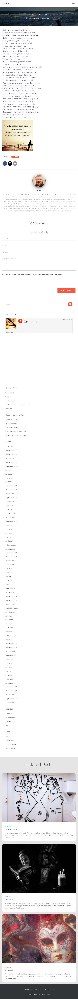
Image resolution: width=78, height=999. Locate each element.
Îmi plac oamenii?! (19, 431)
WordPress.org (10, 748)
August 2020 (10, 612)
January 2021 (9, 592)
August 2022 (9, 525)
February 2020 (10, 636)
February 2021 (10, 588)
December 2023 (11, 486)
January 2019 (9, 683)
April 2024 (9, 482)
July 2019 (8, 663)
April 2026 (8, 446)
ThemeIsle (46, 994)
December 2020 (11, 596)
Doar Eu (8, 725)
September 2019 (11, 655)
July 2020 (8, 616)
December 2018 (11, 687)
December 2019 (11, 643)
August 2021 (9, 565)
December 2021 (11, 553)
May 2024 (8, 478)
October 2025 (10, 458)
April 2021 (8, 580)
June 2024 (9, 474)
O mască (8, 409)
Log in (7, 736)
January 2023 (10, 513)
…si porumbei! (10, 718)
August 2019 (9, 659)
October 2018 (10, 695)
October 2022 (10, 517)
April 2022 (8, 541)
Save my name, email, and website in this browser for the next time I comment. (33, 275)
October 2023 (10, 494)
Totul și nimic (10, 393)
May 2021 (8, 576)
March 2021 (9, 584)
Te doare (8, 397)
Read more (9, 837)
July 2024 (8, 470)
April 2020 (9, 628)
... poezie (15, 156)
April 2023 (8, 509)
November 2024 (11, 462)
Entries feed (9, 740)
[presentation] (16, 281)
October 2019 (10, 651)
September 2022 (11, 521)
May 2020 (8, 624)
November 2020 (11, 600)
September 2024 (11, 466)
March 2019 (9, 679)
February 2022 (10, 545)
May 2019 (8, 671)
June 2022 (9, 533)
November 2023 (11, 490)
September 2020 (11, 608)
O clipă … (16, 427)
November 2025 (11, 454)
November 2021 (11, 557)
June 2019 (8, 667)
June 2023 (9, 505)
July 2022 (8, 529)
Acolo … (15, 420)
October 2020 (10, 604)
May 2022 (8, 537)
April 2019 (8, 675)
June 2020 (9, 620)
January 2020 (10, 639)
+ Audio (8, 722)
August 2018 (9, 703)
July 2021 (8, 569)
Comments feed (11, 744)
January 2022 (10, 549)
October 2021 (10, 561)
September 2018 (11, 699)
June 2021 (8, 572)
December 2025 (11, 450)
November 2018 (11, 691)
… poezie (8, 714)
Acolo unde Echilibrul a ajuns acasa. (17, 405)
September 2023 (11, 498)
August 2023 (9, 502)
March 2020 (9, 632)
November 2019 (11, 647)
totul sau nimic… (11, 401)
